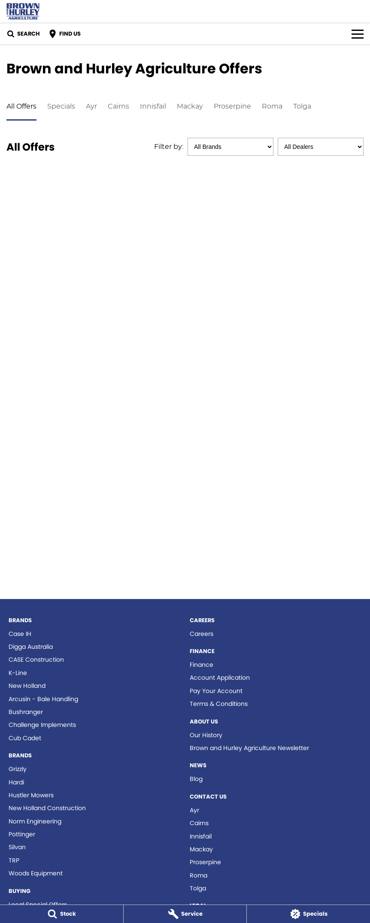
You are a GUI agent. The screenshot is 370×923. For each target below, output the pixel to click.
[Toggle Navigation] (358, 34)
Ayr (91, 106)
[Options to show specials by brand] (230, 147)
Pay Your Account (216, 691)
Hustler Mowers (31, 795)
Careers (201, 633)
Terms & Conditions (219, 703)
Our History (206, 735)
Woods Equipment (36, 873)
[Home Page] (22, 11)
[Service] (185, 914)
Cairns (118, 106)
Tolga (302, 106)
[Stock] (61, 914)
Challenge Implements (42, 724)
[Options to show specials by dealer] (321, 147)
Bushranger (26, 712)
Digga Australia (31, 646)
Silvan (17, 847)
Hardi (16, 782)
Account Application (220, 677)
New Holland (27, 685)
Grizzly (18, 769)
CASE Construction (36, 659)
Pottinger (22, 834)
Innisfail (153, 106)
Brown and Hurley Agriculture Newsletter (249, 748)
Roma (272, 106)
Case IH (20, 633)
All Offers (21, 106)
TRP (14, 860)
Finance (201, 664)
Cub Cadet (25, 738)
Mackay (190, 106)
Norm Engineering (35, 821)
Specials (61, 106)
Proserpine (232, 106)
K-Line (18, 673)
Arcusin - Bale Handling (43, 699)
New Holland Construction (47, 808)
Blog (196, 779)
